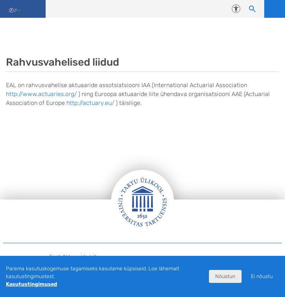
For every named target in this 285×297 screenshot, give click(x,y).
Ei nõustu (262, 276)
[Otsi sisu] (252, 9)
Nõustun (225, 276)
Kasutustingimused (31, 284)
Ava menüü (274, 9)
